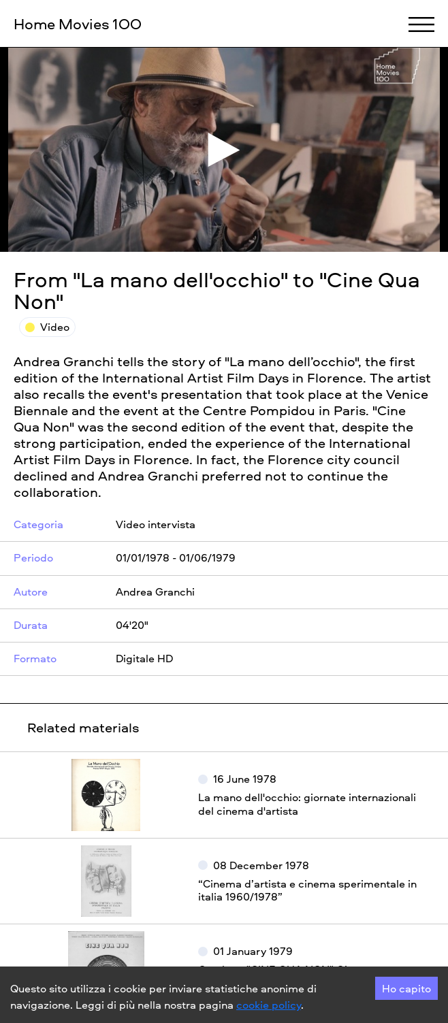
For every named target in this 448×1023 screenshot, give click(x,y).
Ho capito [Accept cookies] (406, 988)
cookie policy (268, 1004)
